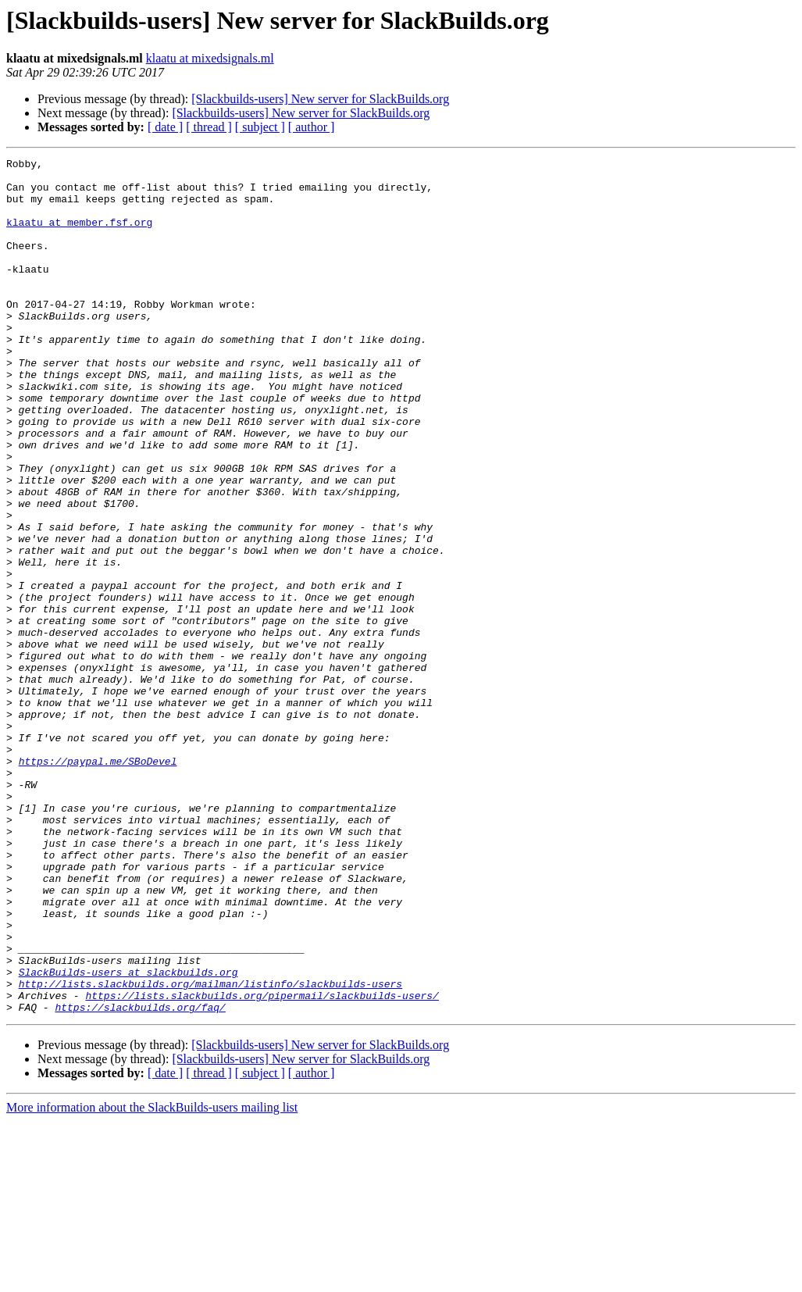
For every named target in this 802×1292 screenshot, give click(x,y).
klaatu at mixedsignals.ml (210, 58)
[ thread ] (209, 127)
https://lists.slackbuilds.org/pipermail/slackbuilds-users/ (261, 1164)
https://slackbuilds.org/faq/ (140, 1178)
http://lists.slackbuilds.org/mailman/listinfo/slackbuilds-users (210, 1150)
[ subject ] (260, 127)
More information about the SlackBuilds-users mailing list (152, 1278)
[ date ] (165, 127)
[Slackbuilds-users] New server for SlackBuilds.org (320, 98)
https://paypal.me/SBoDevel (98, 883)
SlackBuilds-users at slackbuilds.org (128, 1136)
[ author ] (311, 127)
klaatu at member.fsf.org (79, 236)
